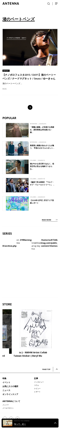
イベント (6, 382)
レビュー (37, 388)
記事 (36, 378)
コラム (36, 385)
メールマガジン (8, 408)
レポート (37, 392)
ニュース (6, 390)
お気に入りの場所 (10, 386)
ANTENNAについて (11, 401)
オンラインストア (10, 394)
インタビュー (39, 382)
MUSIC (4, 88)
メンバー (5, 405)
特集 (4, 378)
